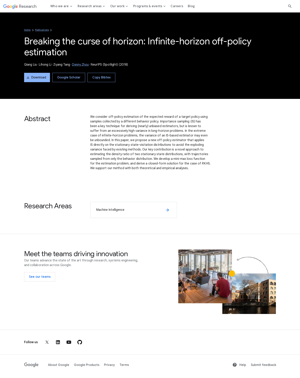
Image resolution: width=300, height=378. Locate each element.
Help (239, 365)
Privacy (109, 365)
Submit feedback (263, 365)
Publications (42, 29)
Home (27, 29)
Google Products (86, 365)
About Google (58, 365)
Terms (124, 365)
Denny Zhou (80, 65)
